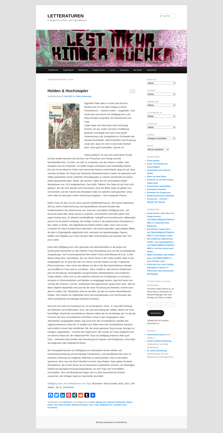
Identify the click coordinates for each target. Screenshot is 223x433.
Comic (112, 70)
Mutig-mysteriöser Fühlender (160, 196)
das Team (137, 70)
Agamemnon (101, 402)
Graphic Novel (98, 70)
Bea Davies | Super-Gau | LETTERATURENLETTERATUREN (160, 232)
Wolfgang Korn (105, 405)
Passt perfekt (153, 160)
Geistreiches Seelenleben (159, 186)
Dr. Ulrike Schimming (157, 350)
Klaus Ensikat (65, 405)
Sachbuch (124, 70)
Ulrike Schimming (83, 96)
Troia (91, 405)
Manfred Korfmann (80, 405)
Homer (50, 405)
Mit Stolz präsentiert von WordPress (111, 422)
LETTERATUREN (66, 15)
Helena (129, 402)
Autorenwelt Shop (155, 334)
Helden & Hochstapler (68, 91)
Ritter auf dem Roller (156, 176)
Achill (91, 402)
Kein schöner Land (156, 261)
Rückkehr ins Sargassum (158, 192)
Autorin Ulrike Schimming (159, 341)
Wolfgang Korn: (69, 383)
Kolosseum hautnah (156, 189)
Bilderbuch (83, 70)
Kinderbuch (53, 70)
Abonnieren (155, 313)
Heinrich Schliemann (116, 402)
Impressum (151, 70)
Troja (96, 405)
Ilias (56, 405)
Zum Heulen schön (163, 236)
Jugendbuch (68, 70)
